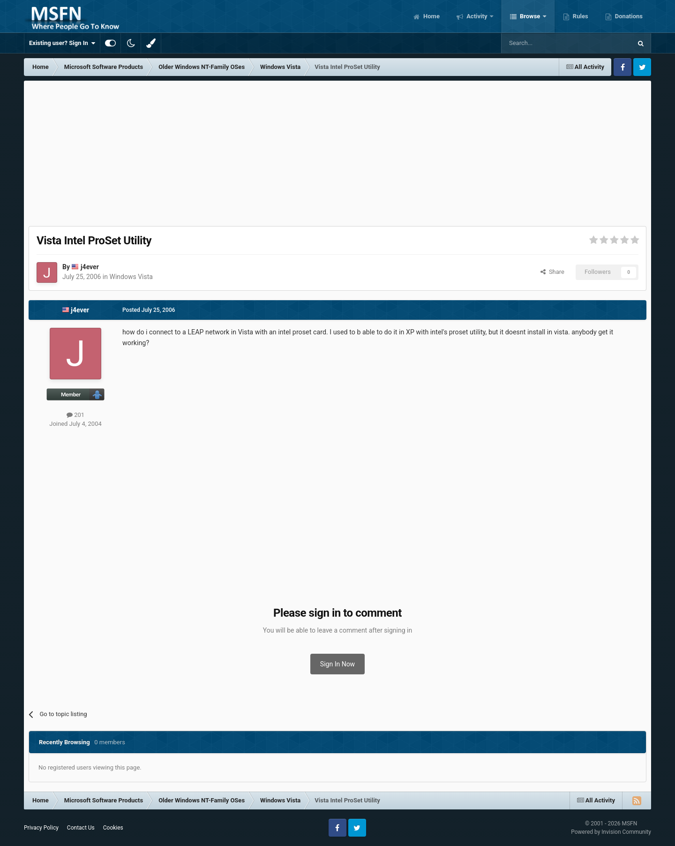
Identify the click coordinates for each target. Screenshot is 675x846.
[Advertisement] (337, 151)
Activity (477, 16)
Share (552, 271)
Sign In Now (337, 664)
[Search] (544, 43)
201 (75, 414)
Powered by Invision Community (611, 832)
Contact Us (81, 827)
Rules (579, 16)
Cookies (113, 827)
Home (431, 16)
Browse (530, 16)
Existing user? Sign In (62, 43)
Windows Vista (130, 276)
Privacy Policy (41, 827)
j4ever (90, 267)
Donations (628, 16)
